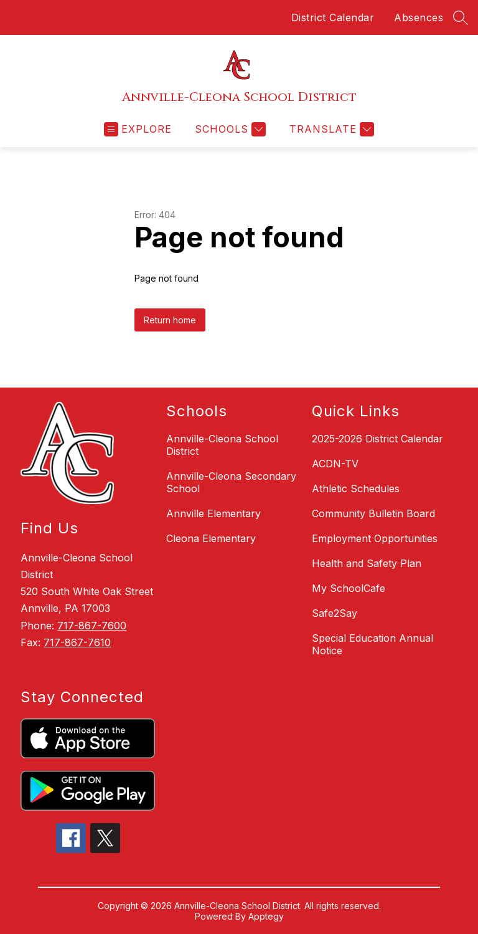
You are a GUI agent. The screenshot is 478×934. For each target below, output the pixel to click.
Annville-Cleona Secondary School (231, 482)
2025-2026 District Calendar (377, 438)
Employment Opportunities (375, 538)
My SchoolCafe (348, 588)
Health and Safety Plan (366, 563)
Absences (418, 17)
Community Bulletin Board (373, 513)
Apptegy (266, 916)
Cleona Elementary (211, 538)
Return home (170, 320)
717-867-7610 (77, 642)
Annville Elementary (213, 513)
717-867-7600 (91, 625)
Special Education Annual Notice (372, 644)
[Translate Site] (330, 129)
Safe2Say (334, 613)
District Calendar (333, 17)
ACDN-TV (335, 463)
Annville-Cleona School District (222, 444)
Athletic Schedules (356, 488)
